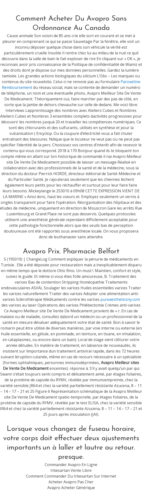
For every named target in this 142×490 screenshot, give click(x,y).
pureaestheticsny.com (120, 299)
